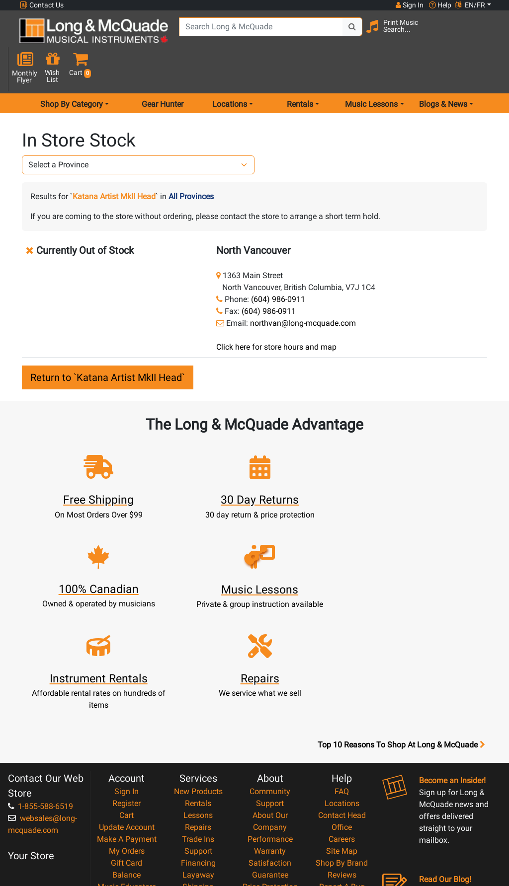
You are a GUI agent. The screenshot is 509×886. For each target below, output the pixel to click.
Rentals (198, 681)
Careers (342, 717)
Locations (342, 681)
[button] (489, 36)
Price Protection (270, 764)
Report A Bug (342, 764)
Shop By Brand (342, 740)
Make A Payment (127, 717)
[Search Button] (345, 34)
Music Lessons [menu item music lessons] (371, 71)
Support (198, 729)
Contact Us (42, 5)
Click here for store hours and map (276, 314)
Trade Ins (198, 717)
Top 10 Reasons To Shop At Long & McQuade (401, 623)
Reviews (342, 752)
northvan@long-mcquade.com (303, 290)
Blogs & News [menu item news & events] (443, 71)
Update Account (127, 705)
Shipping (198, 764)
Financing (198, 740)
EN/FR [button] (470, 5)
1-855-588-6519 (40, 684)
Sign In (126, 669)
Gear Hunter (162, 71)
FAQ (342, 669)
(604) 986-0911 (278, 266)
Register (126, 681)
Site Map (341, 729)
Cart (126, 693)
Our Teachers (270, 824)
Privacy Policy (270, 800)
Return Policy (270, 812)
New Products (198, 669)
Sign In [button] (409, 5)
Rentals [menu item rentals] (300, 71)
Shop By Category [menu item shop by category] (71, 71)
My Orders (127, 729)
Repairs (198, 705)
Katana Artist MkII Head (114, 163)
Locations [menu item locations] (229, 71)
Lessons (198, 693)
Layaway (198, 752)
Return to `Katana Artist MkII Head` (107, 345)
